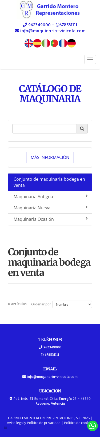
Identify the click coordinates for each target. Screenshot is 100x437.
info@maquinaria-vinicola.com (52, 30)
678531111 (68, 24)
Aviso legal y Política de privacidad (34, 422)
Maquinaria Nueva (51, 208)
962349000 (39, 24)
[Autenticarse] (6, 427)
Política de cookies (78, 422)
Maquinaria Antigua (51, 197)
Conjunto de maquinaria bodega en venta (49, 182)
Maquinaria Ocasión (51, 219)
